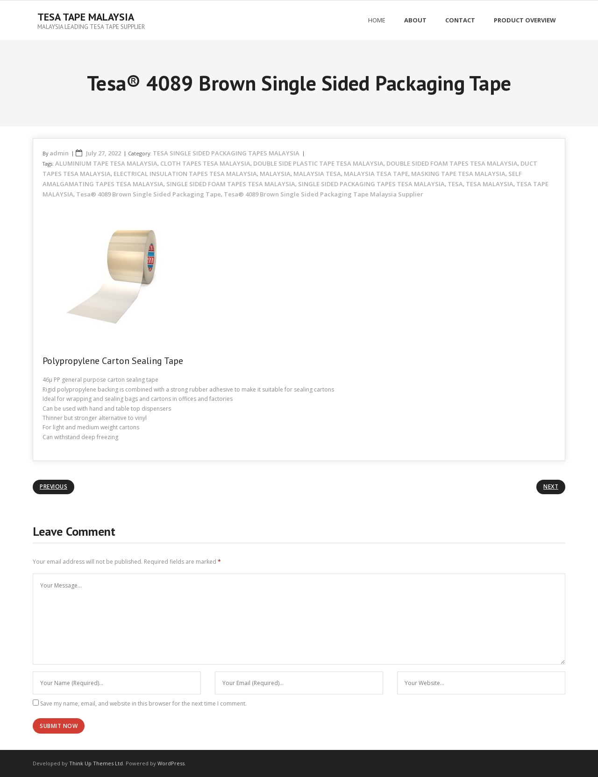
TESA (455, 184)
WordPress (171, 763)
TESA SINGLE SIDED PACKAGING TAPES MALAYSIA (226, 153)
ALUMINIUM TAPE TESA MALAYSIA (106, 163)
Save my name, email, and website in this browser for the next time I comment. (143, 703)
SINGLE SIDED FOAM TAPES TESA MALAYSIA (230, 184)
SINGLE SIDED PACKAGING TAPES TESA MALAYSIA (371, 184)
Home (376, 20)
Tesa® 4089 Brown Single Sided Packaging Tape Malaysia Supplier (323, 194)
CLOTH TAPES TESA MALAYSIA (205, 163)
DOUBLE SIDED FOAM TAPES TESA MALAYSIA (452, 163)
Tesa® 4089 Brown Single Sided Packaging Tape (148, 194)
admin (59, 153)
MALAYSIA (275, 173)
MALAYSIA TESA (317, 173)
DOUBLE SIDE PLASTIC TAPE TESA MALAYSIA (318, 163)
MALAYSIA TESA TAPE (376, 173)
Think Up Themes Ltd (96, 763)
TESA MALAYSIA (489, 184)
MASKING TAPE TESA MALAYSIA (458, 173)
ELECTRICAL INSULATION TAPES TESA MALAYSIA (185, 173)
